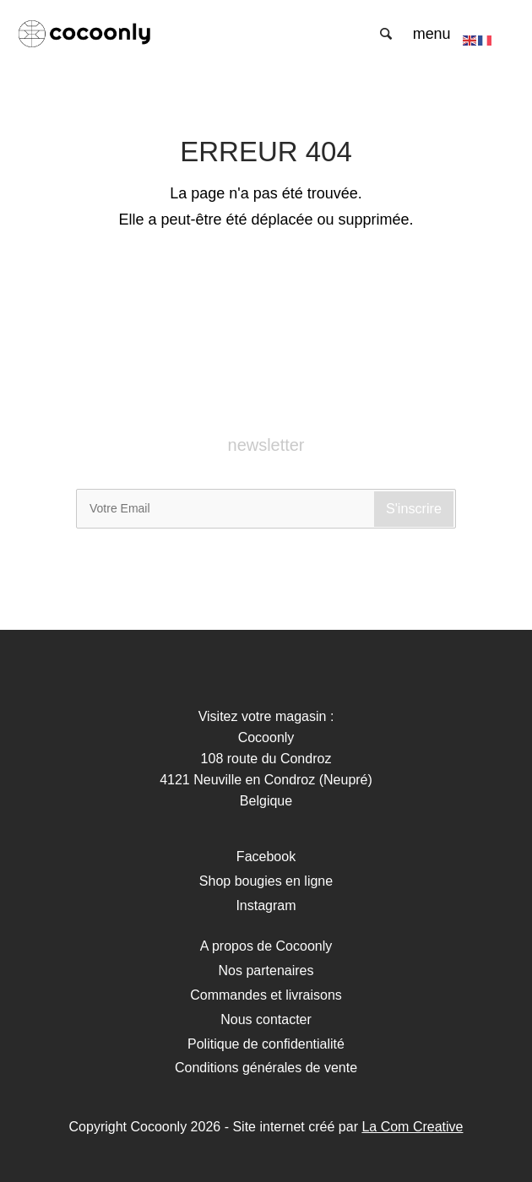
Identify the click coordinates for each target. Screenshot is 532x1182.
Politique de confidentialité (266, 1044)
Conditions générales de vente (266, 1067)
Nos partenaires (266, 970)
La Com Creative (412, 1127)
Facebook (266, 856)
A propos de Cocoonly (266, 946)
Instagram (266, 905)
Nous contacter (266, 1019)
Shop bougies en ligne (266, 881)
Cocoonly (101, 34)
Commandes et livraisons (266, 995)
